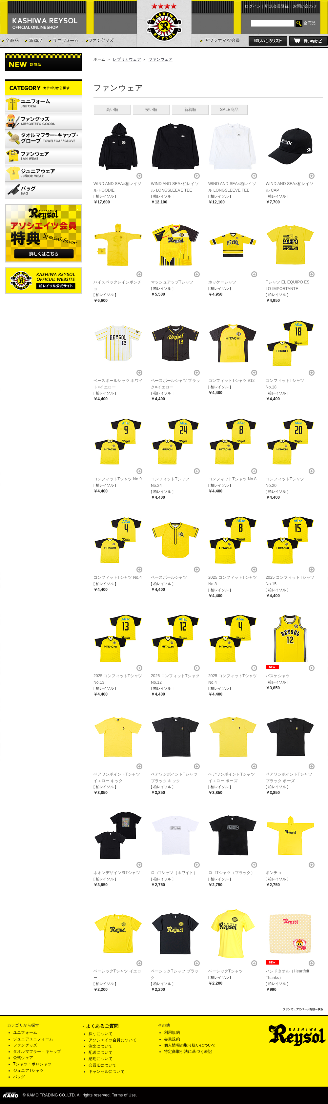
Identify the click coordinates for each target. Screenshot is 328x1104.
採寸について (101, 1033)
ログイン (253, 6)
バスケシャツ (278, 676)
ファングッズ (25, 1045)
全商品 (309, 23)
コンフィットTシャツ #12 (231, 380)
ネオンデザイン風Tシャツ (116, 872)
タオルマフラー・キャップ (37, 1051)
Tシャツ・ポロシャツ (32, 1064)
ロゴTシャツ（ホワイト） (174, 872)
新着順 (190, 109)
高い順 (112, 109)
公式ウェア (23, 1057)
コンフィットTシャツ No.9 (117, 479)
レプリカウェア (127, 59)
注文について (101, 1046)
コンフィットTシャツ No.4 (117, 577)
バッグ (19, 1076)
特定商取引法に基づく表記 (188, 1051)
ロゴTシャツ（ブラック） (231, 872)
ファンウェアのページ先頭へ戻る (303, 1009)
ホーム (99, 59)
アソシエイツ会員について (112, 1040)
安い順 (151, 109)
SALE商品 (229, 109)
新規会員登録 (277, 6)
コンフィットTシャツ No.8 (232, 479)
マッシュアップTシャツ (172, 282)
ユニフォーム (25, 1032)
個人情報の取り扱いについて (190, 1045)
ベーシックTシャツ (225, 971)
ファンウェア (161, 59)
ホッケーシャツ (222, 282)
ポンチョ (274, 872)
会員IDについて (103, 1065)
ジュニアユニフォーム (33, 1039)
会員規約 (172, 1039)
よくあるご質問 (102, 1026)
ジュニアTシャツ (28, 1070)
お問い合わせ (305, 6)
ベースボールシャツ (169, 577)
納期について (101, 1058)
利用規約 (172, 1032)
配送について (101, 1052)
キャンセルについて (107, 1071)
